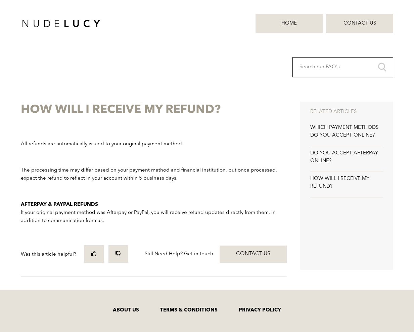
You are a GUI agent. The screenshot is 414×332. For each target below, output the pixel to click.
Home (289, 23)
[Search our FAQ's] (342, 67)
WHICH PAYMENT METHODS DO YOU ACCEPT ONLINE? (344, 131)
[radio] (94, 253)
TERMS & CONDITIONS (189, 310)
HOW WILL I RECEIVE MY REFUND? (339, 182)
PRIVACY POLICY (260, 310)
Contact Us (359, 23)
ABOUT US (126, 310)
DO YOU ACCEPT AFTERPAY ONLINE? (344, 157)
